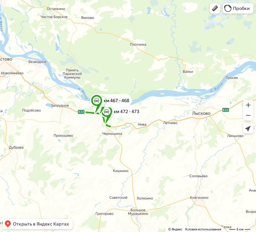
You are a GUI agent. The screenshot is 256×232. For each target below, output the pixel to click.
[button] (215, 8)
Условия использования (203, 229)
